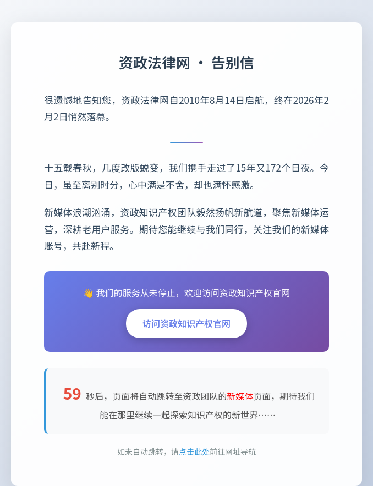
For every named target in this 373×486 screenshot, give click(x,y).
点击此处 (194, 451)
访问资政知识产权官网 (186, 323)
